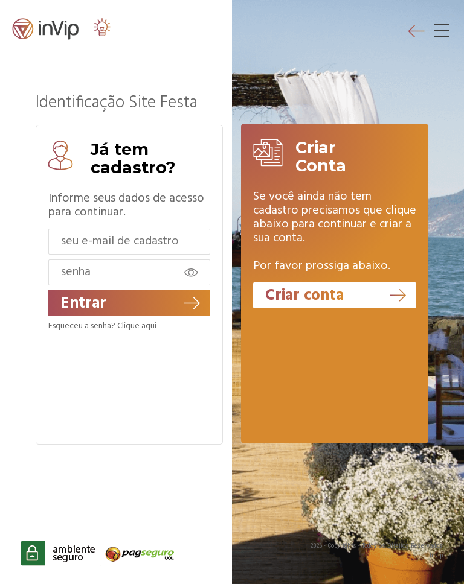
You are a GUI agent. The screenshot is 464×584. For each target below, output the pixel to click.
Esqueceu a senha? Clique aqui (102, 326)
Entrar (130, 303)
